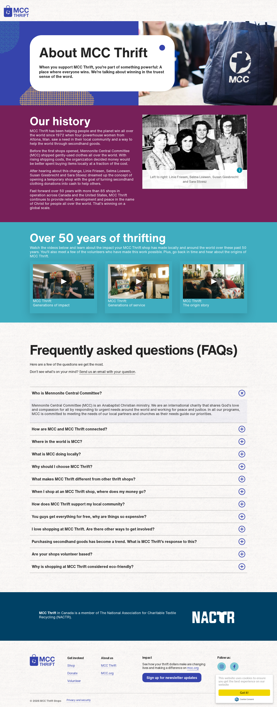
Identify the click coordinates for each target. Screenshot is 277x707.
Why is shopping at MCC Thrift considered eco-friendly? (82, 566)
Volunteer (116, 14)
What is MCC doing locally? (56, 454)
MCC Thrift (108, 665)
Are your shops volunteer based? (62, 554)
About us (157, 14)
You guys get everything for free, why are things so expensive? (89, 516)
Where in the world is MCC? (57, 441)
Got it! (244, 693)
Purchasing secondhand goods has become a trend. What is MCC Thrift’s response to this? (114, 541)
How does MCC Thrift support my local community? (78, 504)
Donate (94, 14)
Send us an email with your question (107, 371)
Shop (78, 14)
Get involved (75, 658)
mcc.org (193, 667)
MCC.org (107, 673)
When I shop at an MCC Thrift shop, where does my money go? (89, 491)
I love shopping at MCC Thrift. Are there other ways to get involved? (93, 529)
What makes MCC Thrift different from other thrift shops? (83, 479)
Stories (137, 14)
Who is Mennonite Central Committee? (67, 393)
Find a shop (190, 14)
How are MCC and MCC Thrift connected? (69, 429)
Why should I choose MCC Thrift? (62, 466)
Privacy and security (79, 700)
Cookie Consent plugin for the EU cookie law (244, 699)
